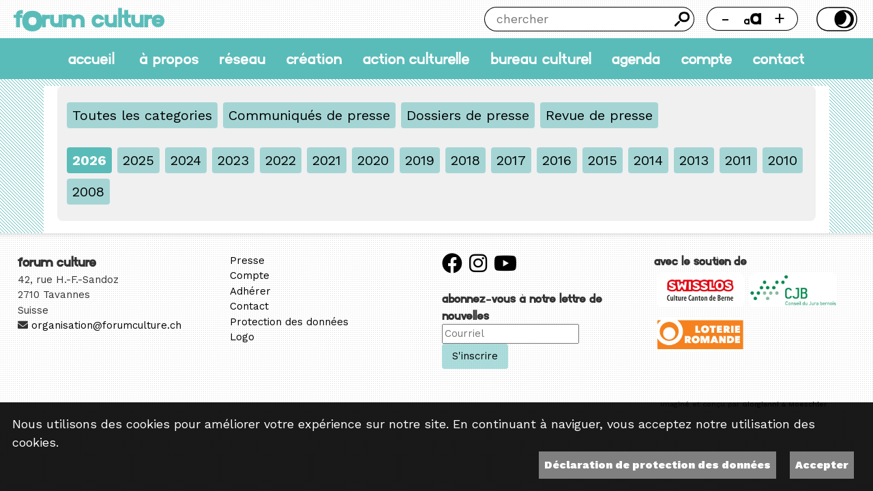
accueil (91, 58)
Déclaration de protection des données (657, 464)
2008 (88, 191)
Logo (242, 337)
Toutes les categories (142, 115)
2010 (782, 160)
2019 (419, 160)
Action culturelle (416, 58)
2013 (694, 160)
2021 (326, 160)
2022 (280, 160)
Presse (247, 260)
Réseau (243, 58)
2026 (89, 160)
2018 (465, 160)
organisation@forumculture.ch (106, 325)
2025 (138, 160)
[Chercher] (577, 19)
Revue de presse (599, 115)
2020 (373, 160)
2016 (557, 160)
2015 (602, 160)
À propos (168, 58)
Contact (779, 58)
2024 (186, 160)
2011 (738, 160)
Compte (707, 58)
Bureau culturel (540, 58)
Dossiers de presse (467, 115)
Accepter (821, 464)
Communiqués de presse (309, 115)
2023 (233, 160)
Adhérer (250, 291)
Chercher (682, 19)
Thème (834, 19)
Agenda (636, 58)
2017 (511, 160)
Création (314, 58)
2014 (648, 160)
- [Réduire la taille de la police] (725, 18)
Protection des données (289, 322)
